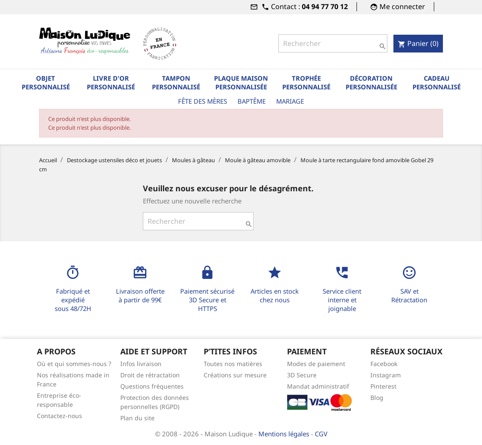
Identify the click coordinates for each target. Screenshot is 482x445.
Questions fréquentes (152, 386)
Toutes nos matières (233, 364)
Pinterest (383, 386)
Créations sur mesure (235, 375)
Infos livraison (141, 364)
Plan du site (137, 418)
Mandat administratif (318, 386)
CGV (321, 433)
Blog (376, 397)
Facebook (383, 364)
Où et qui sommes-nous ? (74, 364)
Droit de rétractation (150, 375)
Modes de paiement (316, 364)
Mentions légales (284, 433)
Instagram (385, 375)
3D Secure (302, 375)
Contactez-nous (59, 416)
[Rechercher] (332, 43)
